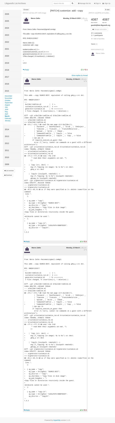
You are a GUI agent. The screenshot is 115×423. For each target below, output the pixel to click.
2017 (7, 77)
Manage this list (84, 3)
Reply (26, 70)
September (8, 103)
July (6, 107)
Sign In (97, 3)
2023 (7, 35)
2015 (7, 91)
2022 (7, 42)
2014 (7, 129)
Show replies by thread (79, 75)
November (8, 98)
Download (8, 175)
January (7, 121)
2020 (7, 56)
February (8, 118)
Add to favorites (97, 39)
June (6, 109)
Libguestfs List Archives (15, 3)
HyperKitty (57, 420)
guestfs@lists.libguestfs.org (100, 25)
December (8, 96)
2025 (7, 21)
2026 (7, 14)
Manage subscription (99, 29)
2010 (7, 157)
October (7, 100)
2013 (7, 136)
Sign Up (106, 3)
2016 (7, 84)
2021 (7, 49)
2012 (7, 143)
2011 (7, 150)
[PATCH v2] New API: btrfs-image (34, 13)
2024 (7, 28)
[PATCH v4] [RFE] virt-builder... (99, 13)
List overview (9, 170)
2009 (7, 164)
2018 (7, 70)
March (7, 116)
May (6, 112)
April (6, 114)
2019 (7, 63)
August (7, 105)
